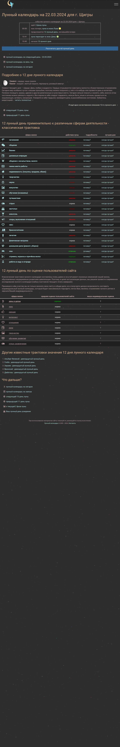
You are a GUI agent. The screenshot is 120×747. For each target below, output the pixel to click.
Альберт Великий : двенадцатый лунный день (24, 359)
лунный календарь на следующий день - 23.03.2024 (28, 57)
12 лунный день (51, 32)
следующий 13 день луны (17, 110)
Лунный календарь (51, 423)
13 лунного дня (44, 41)
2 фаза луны (41, 25)
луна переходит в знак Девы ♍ (45, 37)
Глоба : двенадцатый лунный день (19, 362)
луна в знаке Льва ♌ (51, 28)
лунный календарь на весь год (19, 62)
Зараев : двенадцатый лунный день (20, 366)
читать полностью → (24, 100)
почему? (87, 140)
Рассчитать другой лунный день (60, 48)
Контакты (72, 423)
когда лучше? (108, 140)
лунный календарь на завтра (19, 391)
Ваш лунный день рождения (18, 411)
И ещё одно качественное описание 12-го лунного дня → (93, 105)
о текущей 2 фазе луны (16, 406)
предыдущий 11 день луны (18, 115)
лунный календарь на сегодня (19, 67)
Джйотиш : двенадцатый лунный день (21, 372)
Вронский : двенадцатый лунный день (21, 369)
